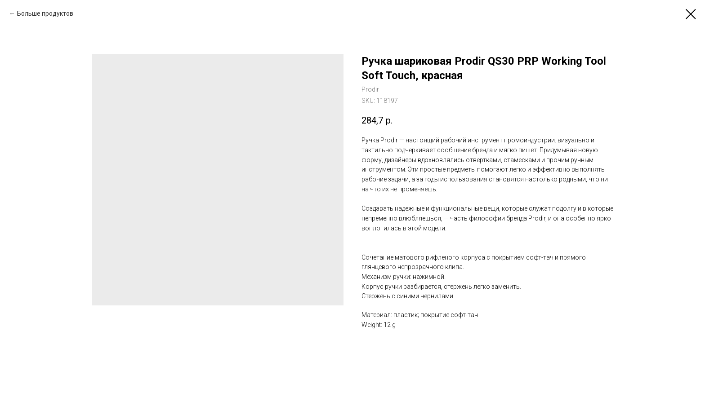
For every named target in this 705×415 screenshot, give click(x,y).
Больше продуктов (45, 13)
